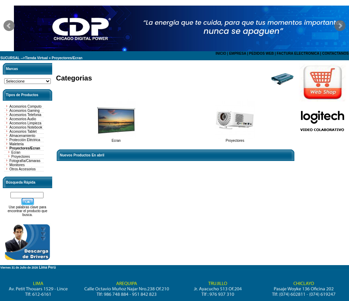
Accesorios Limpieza (25, 123)
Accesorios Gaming (24, 111)
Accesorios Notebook (25, 127)
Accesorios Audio (22, 119)
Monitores (17, 165)
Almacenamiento (22, 136)
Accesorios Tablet (23, 131)
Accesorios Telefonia (25, 115)
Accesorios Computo (25, 106)
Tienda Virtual (36, 58)
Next (340, 25)
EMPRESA (237, 53)
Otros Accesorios (22, 169)
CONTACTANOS (335, 53)
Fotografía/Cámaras (24, 161)
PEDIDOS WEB (261, 53)
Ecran (16, 152)
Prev (9, 25)
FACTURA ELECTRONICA (298, 53)
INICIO (220, 53)
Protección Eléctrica (24, 140)
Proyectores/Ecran (67, 58)
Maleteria (16, 144)
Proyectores (20, 157)
